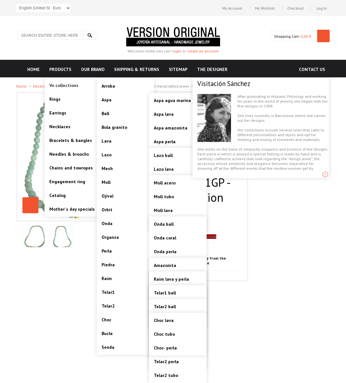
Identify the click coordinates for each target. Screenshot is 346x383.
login (176, 51)
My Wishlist (265, 8)
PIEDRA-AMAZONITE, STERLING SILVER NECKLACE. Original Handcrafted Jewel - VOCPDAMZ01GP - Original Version (30, 205)
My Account (232, 8)
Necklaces (42, 86)
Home (22, 86)
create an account (202, 51)
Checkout (295, 8)
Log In (322, 8)
